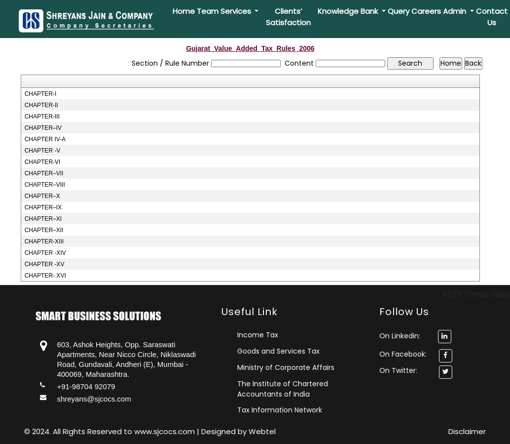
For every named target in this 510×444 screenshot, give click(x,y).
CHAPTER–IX (43, 207)
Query (398, 11)
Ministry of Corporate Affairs (285, 367)
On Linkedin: (415, 336)
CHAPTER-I (41, 93)
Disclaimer (467, 431)
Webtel (262, 431)
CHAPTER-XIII (44, 241)
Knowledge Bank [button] (349, 11)
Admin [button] (455, 11)
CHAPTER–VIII (45, 184)
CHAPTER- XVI (45, 275)
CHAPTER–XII (44, 230)
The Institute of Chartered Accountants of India (282, 389)
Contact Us (492, 17)
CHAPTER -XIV (45, 252)
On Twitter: (398, 370)
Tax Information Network (279, 410)
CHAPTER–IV (43, 127)
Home (184, 11)
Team (208, 11)
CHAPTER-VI (43, 162)
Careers (426, 11)
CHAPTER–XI (43, 218)
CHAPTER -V (43, 150)
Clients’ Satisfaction (288, 17)
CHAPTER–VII (44, 173)
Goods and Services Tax (278, 351)
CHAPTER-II (41, 105)
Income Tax (257, 335)
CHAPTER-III (42, 116)
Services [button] (236, 11)
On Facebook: (403, 354)
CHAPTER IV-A (45, 139)
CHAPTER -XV (45, 264)
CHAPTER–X (42, 196)
